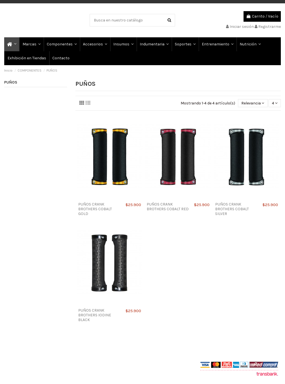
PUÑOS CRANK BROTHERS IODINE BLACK (94, 315)
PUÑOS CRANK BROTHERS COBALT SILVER (232, 209)
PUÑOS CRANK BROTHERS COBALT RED (168, 206)
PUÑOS (10, 82)
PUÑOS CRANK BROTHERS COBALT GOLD (95, 209)
